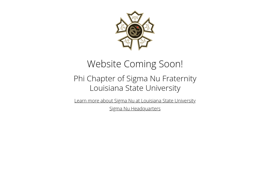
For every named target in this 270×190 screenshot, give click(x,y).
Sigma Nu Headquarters (135, 108)
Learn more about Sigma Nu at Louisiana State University (135, 100)
